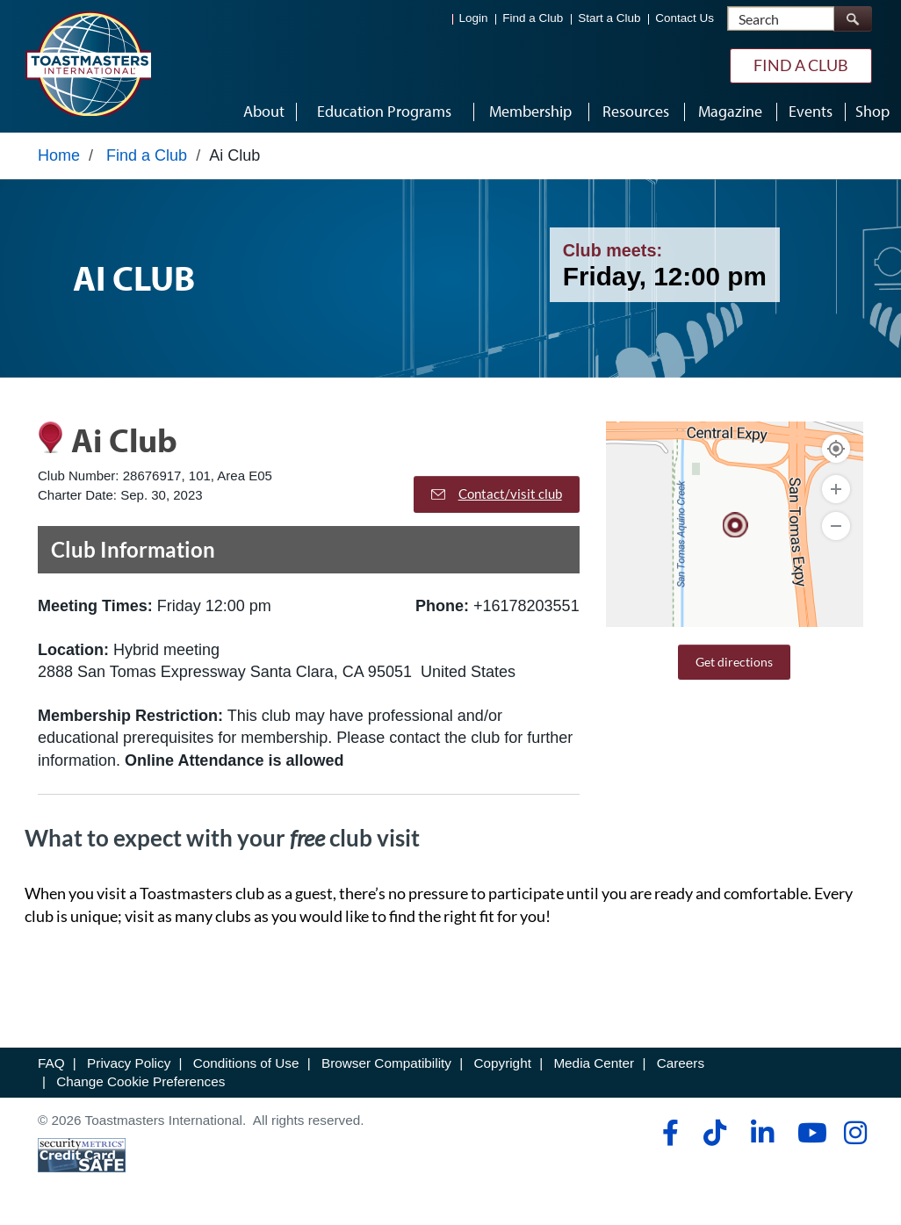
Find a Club (532, 18)
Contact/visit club (496, 493)
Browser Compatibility (386, 1063)
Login (473, 18)
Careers (680, 1063)
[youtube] (808, 1133)
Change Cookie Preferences (140, 1081)
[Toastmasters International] (88, 63)
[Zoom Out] (836, 526)
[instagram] (855, 1133)
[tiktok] (714, 1133)
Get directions (734, 661)
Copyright (501, 1063)
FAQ (51, 1063)
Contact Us (684, 18)
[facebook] (668, 1133)
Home (59, 155)
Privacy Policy (128, 1063)
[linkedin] (762, 1133)
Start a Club (609, 18)
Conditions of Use (246, 1063)
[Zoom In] (836, 489)
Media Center (593, 1063)
